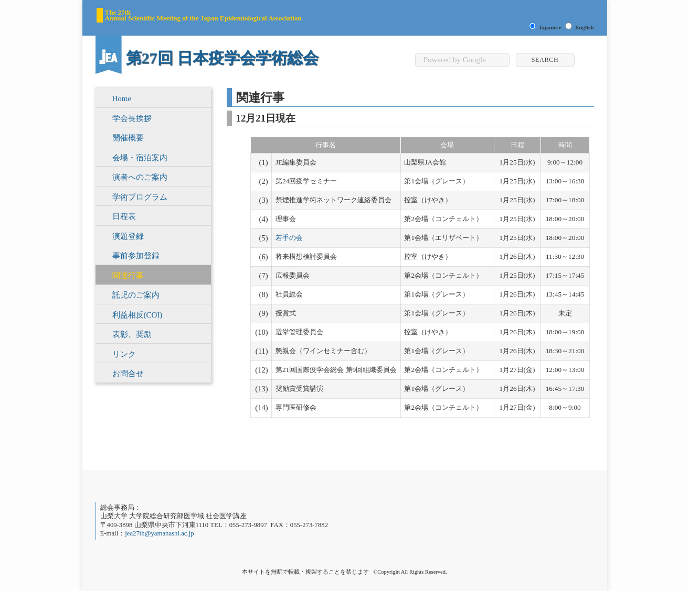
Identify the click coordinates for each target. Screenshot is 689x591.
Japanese (550, 27)
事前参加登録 (136, 255)
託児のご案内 (136, 295)
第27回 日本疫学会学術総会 (222, 58)
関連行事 (128, 275)
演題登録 (128, 236)
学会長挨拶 (132, 118)
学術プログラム (139, 197)
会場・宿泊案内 (139, 158)
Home (122, 98)
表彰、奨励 (132, 334)
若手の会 (289, 238)
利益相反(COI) (137, 315)
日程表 (124, 216)
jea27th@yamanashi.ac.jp (159, 533)
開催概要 (128, 138)
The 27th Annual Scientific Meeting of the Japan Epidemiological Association (203, 15)
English (584, 27)
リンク (124, 354)
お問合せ (128, 373)
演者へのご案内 (139, 177)
